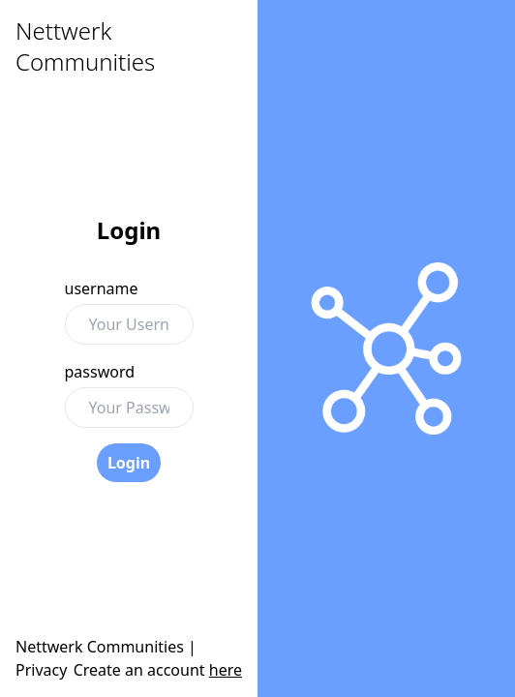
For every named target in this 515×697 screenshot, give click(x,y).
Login (128, 462)
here (225, 670)
